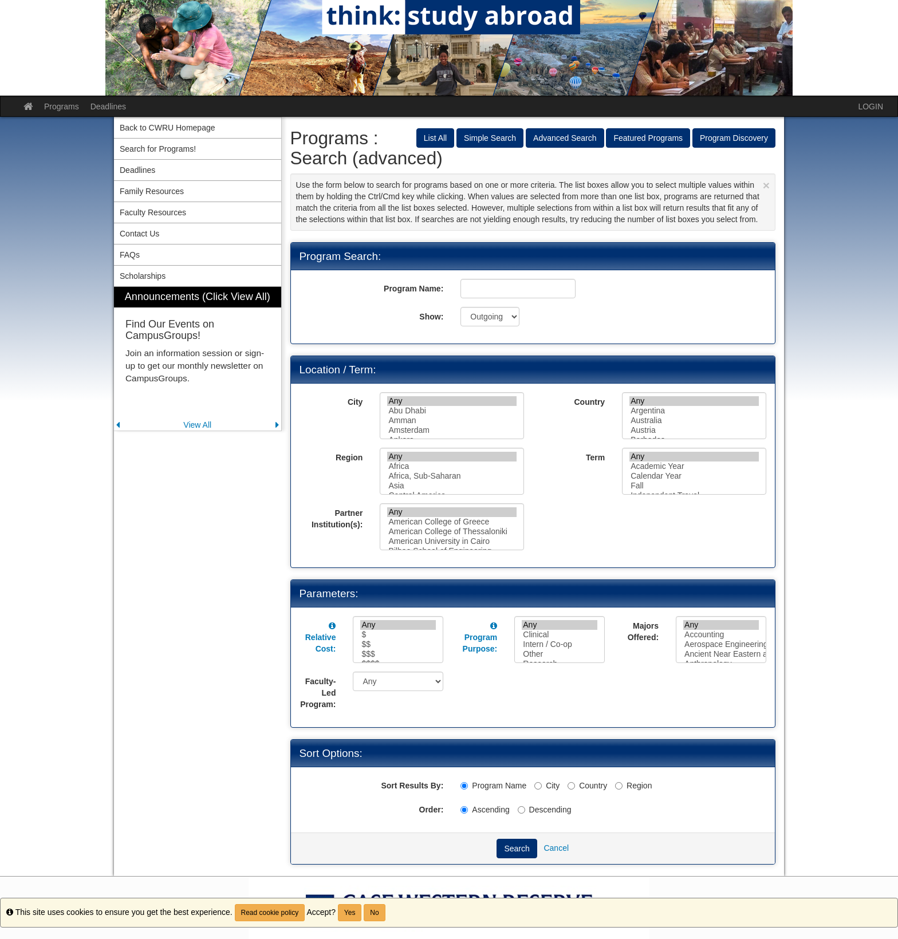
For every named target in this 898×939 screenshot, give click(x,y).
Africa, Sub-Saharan (452, 476)
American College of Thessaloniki (452, 531)
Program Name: (413, 288)
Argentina (694, 411)
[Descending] (521, 810)
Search (516, 848)
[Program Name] (464, 786)
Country (589, 402)
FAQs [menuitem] (130, 254)
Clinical (559, 635)
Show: (431, 316)
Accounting (721, 635)
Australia (694, 420)
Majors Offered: (643, 631)
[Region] (619, 786)
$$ (398, 644)
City (355, 402)
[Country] (571, 786)
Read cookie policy (270, 913)
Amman (452, 420)
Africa (452, 466)
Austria (694, 430)
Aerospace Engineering (721, 644)
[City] (538, 786)
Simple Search (490, 138)
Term (595, 457)
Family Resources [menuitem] (152, 191)
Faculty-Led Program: (318, 693)
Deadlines (108, 106)
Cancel (556, 848)
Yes (350, 913)
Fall (694, 486)
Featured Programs (648, 138)
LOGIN (870, 106)
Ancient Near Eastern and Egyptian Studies (721, 654)
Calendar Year (694, 476)
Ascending (484, 809)
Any (452, 401)
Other (559, 654)
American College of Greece (452, 522)
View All (197, 424)
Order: (431, 809)
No (374, 913)
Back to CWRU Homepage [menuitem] (167, 127)
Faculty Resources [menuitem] (153, 212)
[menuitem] (197, 359)
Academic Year (694, 466)
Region (349, 457)
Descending (545, 809)
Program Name (493, 785)
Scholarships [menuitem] (143, 276)
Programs (61, 106)
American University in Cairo (452, 541)
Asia (452, 486)
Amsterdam (452, 430)
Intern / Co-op (559, 644)
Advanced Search (565, 138)
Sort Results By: (412, 785)
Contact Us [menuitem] (139, 233)
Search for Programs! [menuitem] (158, 148)
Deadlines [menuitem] (137, 170)
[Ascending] (464, 810)
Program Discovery (734, 138)
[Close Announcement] (766, 185)
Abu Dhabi (452, 411)
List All (435, 138)
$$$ (398, 654)
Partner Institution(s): (337, 518)
